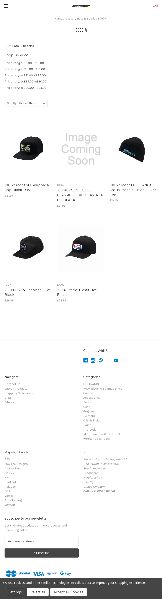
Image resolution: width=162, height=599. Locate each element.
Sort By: (12, 103)
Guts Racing (13, 500)
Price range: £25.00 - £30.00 (26, 81)
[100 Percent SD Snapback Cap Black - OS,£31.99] (28, 148)
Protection (90, 429)
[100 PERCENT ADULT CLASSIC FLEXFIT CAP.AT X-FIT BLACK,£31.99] (81, 148)
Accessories (91, 398)
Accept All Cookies (68, 592)
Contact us (12, 384)
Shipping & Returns (19, 393)
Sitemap (10, 402)
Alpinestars (13, 468)
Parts (87, 425)
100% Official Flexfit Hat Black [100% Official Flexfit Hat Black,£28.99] (77, 292)
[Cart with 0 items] (156, 5)
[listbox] (33, 103)
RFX (7, 459)
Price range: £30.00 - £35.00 (26, 88)
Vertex (9, 496)
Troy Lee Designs (16, 464)
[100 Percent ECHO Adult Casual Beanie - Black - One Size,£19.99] (133, 148)
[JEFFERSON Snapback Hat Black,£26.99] (28, 248)
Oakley (9, 473)
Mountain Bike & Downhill (101, 434)
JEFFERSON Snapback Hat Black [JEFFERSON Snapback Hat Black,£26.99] (28, 292)
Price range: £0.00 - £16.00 (24, 63)
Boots (87, 402)
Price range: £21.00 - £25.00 (25, 75)
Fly (7, 477)
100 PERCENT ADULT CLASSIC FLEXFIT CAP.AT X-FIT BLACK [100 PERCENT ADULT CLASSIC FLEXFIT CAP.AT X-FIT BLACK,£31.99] (80, 195)
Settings (15, 592)
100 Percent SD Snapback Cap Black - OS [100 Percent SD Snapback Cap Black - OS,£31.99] (27, 187)
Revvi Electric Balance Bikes (102, 388)
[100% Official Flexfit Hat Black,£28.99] (81, 248)
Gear (86, 407)
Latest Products (16, 388)
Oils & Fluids (92, 420)
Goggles (89, 411)
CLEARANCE (91, 384)
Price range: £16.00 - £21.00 (25, 69)
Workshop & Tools (96, 439)
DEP (7, 491)
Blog (8, 398)
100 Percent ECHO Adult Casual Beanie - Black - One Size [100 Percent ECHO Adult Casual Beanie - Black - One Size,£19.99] (133, 190)
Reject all (38, 592)
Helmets (89, 416)
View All (10, 505)
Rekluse (10, 487)
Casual (88, 393)
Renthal (10, 482)
